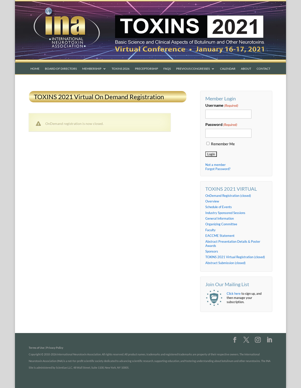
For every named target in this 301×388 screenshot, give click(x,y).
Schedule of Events (218, 207)
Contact (263, 68)
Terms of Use (36, 347)
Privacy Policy (54, 347)
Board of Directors (61, 68)
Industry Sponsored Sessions (225, 213)
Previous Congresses (193, 68)
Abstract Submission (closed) (225, 263)
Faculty (210, 230)
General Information (219, 218)
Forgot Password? (217, 169)
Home (34, 68)
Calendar (228, 68)
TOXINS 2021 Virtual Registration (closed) (235, 257)
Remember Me (223, 144)
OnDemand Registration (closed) (228, 196)
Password (221, 124)
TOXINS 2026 (121, 68)
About (246, 68)
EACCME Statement (220, 236)
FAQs (167, 68)
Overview (212, 201)
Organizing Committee (221, 224)
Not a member (215, 165)
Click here (234, 293)
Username (221, 105)
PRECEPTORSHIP (146, 68)
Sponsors (211, 251)
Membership (91, 68)
